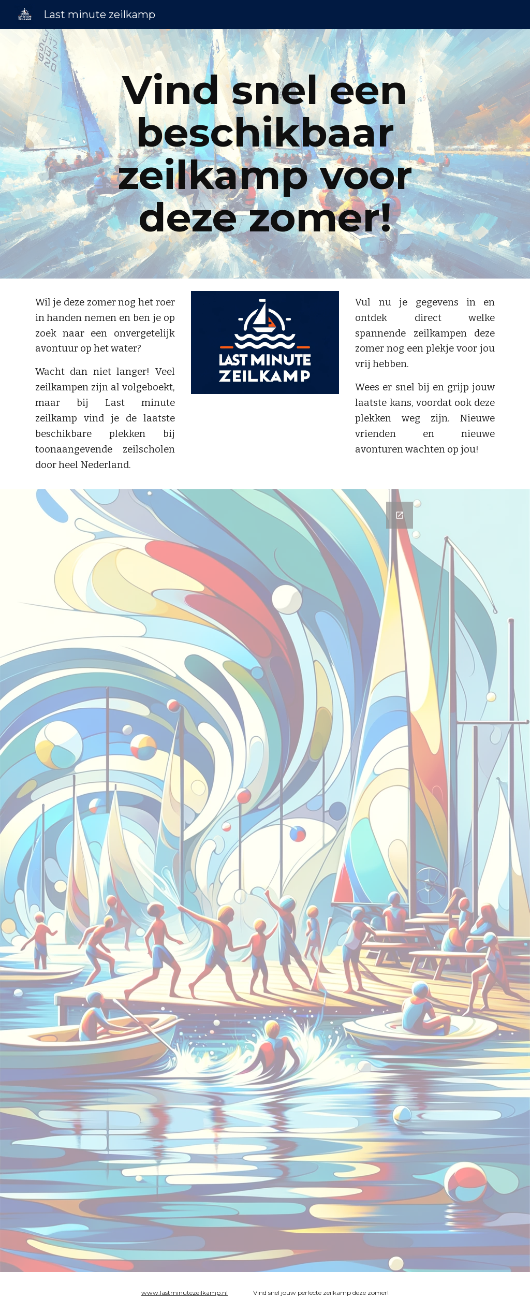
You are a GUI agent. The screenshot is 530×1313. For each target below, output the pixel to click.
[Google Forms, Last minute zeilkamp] (265, 881)
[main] (265, 154)
